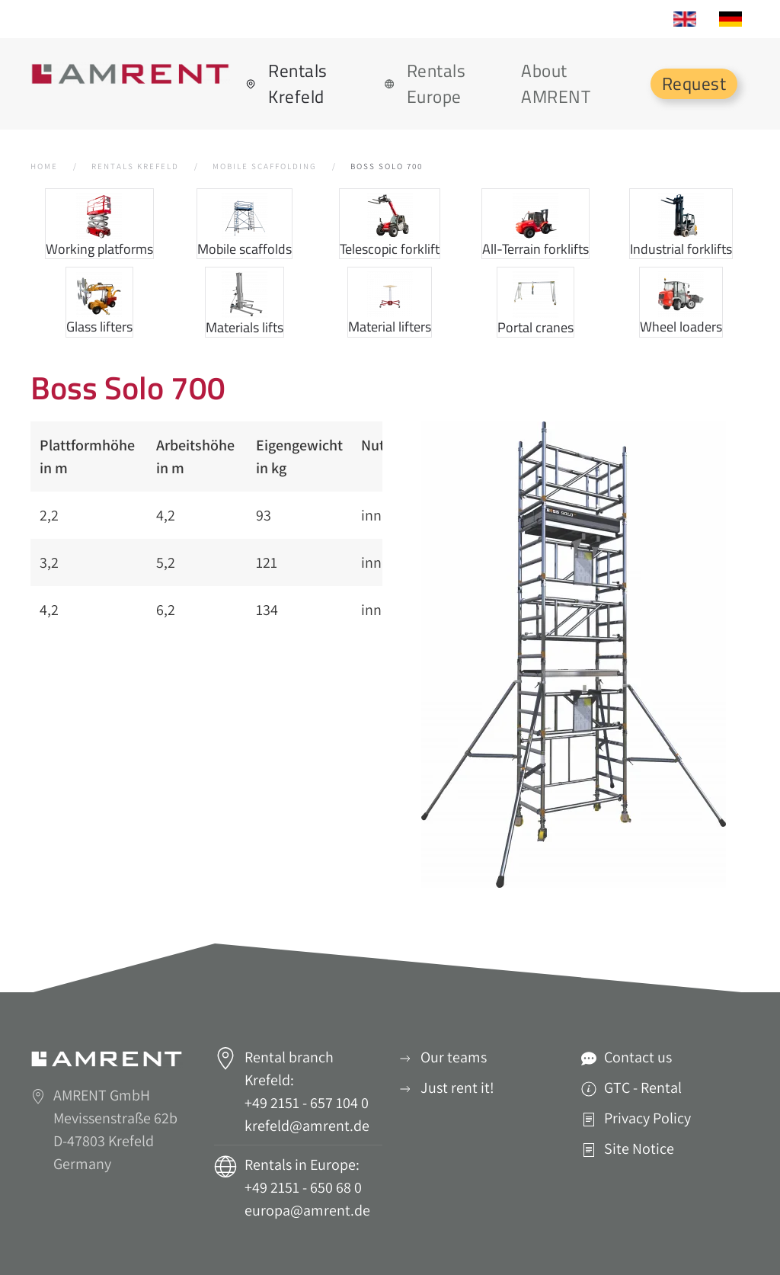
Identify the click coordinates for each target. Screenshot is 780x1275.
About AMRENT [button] (555, 84)
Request (694, 83)
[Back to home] (132, 74)
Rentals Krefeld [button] (286, 84)
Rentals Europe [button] (425, 84)
